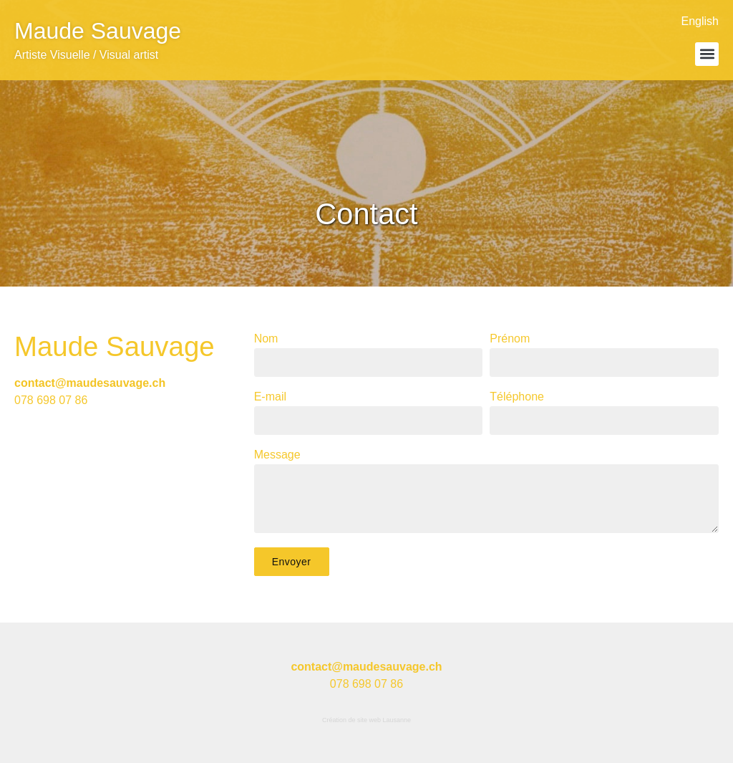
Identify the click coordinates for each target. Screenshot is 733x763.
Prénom (510, 339)
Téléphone (517, 397)
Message (277, 455)
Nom (266, 339)
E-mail (270, 397)
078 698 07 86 (50, 400)
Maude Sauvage (97, 31)
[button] (707, 54)
